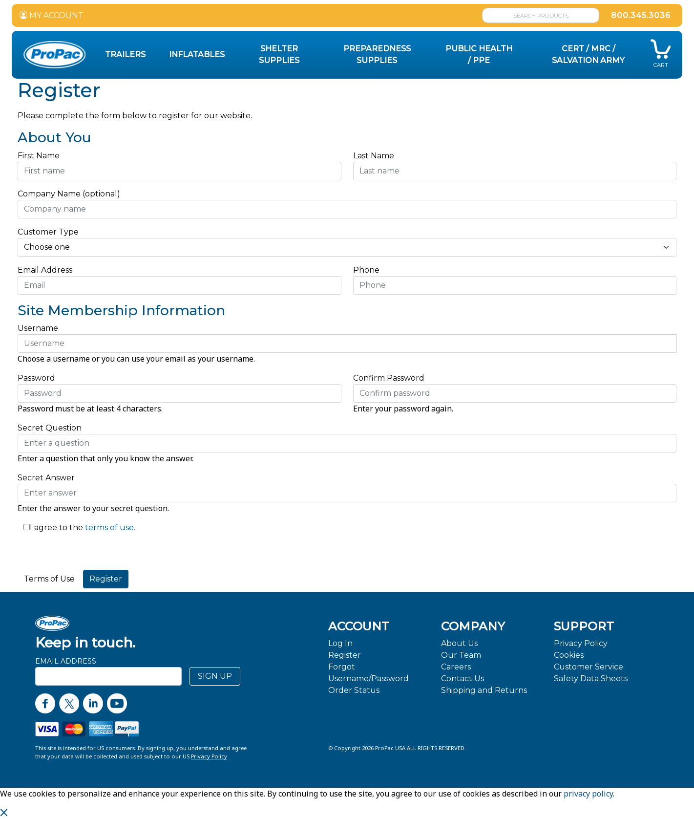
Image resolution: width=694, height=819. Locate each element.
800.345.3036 (641, 15)
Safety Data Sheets (591, 678)
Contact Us (462, 678)
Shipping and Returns (484, 690)
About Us (459, 643)
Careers (456, 666)
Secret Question (50, 427)
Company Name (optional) (69, 193)
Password (36, 378)
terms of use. (109, 527)
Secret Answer (46, 477)
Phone (366, 270)
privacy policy (588, 793)
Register (344, 655)
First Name (39, 155)
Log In (340, 643)
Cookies (569, 655)
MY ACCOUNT (52, 15)
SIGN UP (215, 676)
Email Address (48, 270)
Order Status (353, 690)
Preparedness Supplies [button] (377, 54)
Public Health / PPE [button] (478, 54)
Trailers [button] (125, 54)
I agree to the (56, 527)
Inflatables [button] (197, 54)
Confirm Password (388, 378)
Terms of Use (49, 578)
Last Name (373, 155)
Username (38, 328)
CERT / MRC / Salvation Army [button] (588, 54)
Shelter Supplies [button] (279, 54)
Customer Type (48, 232)
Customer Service (588, 666)
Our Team (461, 655)
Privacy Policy (581, 643)
